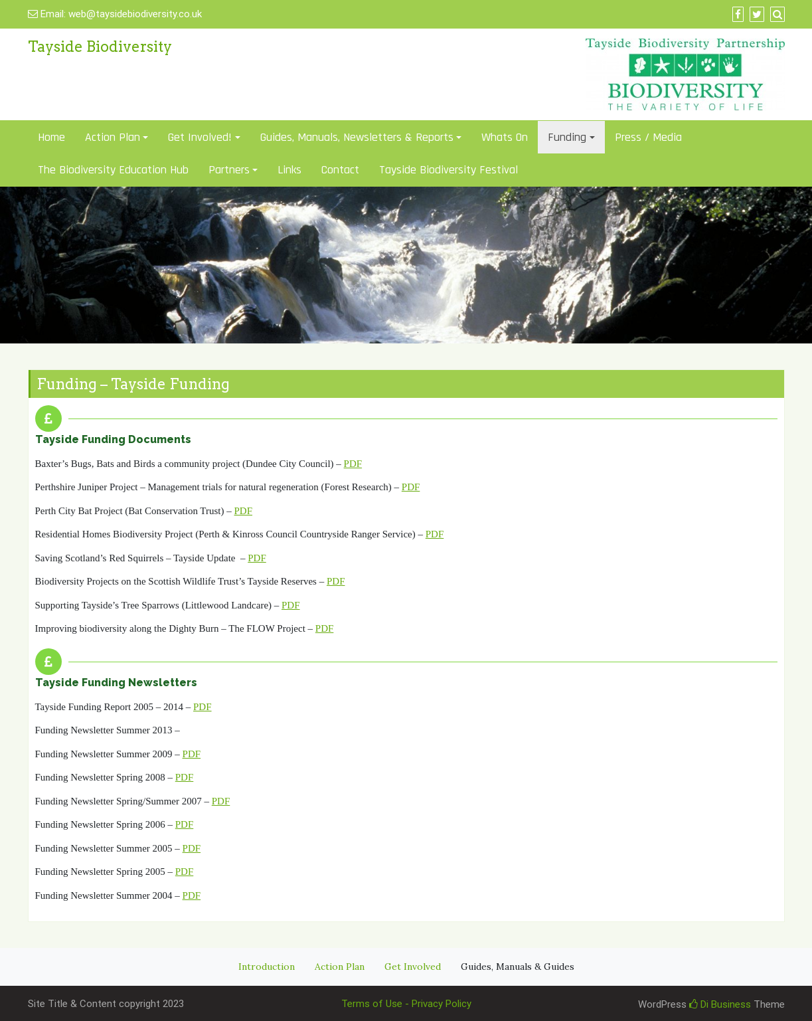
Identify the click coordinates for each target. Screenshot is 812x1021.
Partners (229, 169)
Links (289, 169)
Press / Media (648, 137)
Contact (340, 169)
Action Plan (112, 137)
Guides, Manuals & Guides (517, 967)
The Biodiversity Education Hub (113, 169)
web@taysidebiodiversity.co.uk (135, 14)
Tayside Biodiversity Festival (448, 169)
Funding (567, 137)
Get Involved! (200, 137)
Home (51, 137)
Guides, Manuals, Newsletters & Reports (356, 137)
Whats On (504, 137)
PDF (353, 463)
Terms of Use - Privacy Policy (406, 1004)
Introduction (266, 967)
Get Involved (412, 967)
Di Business (720, 1004)
